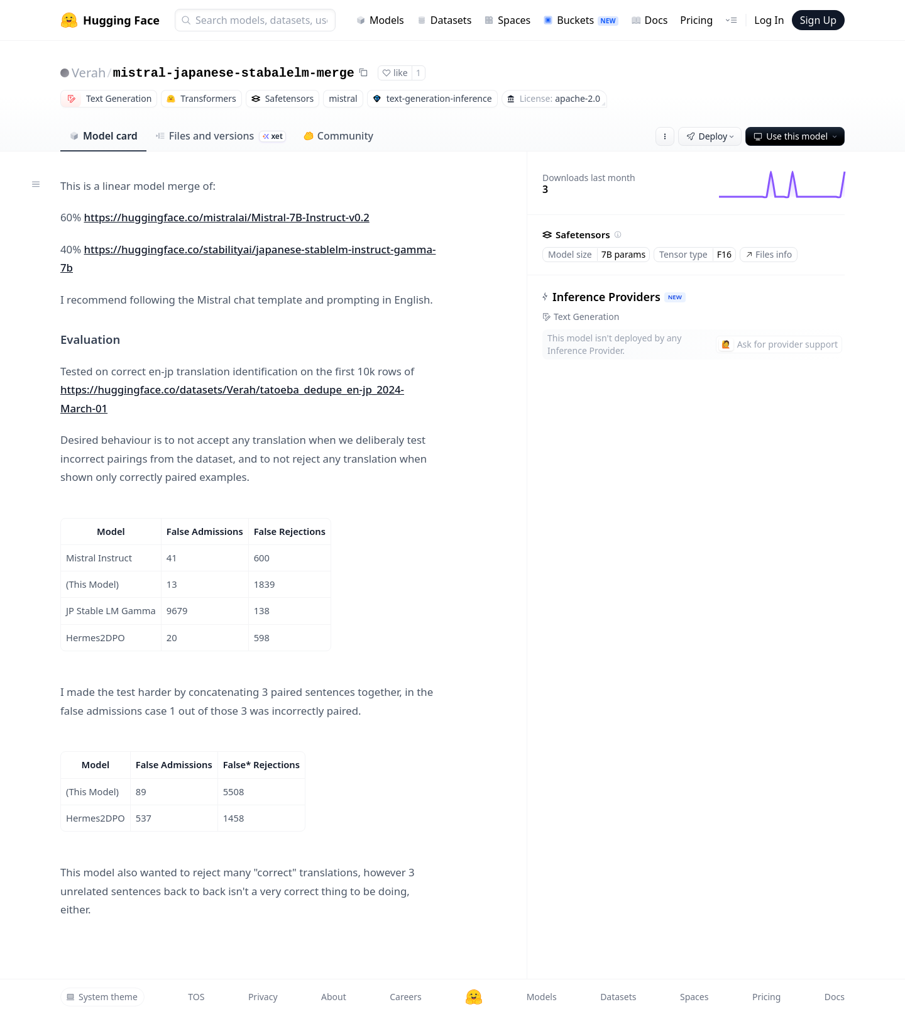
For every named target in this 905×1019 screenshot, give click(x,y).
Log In (769, 20)
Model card (103, 136)
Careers (405, 997)
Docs (649, 20)
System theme (102, 997)
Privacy (263, 997)
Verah (89, 72)
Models (380, 20)
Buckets (580, 20)
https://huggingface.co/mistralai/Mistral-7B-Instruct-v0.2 (227, 217)
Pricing (696, 20)
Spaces (507, 20)
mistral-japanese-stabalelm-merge (233, 73)
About (333, 997)
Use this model (796, 136)
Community (338, 136)
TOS (196, 997)
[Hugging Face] (474, 997)
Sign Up (818, 20)
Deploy (711, 136)
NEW (675, 297)
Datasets (444, 20)
